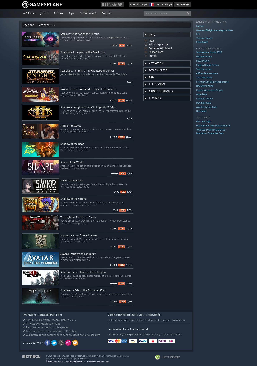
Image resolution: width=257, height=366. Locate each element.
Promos (58, 13)
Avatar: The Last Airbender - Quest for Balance (88, 89)
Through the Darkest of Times (78, 217)
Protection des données (98, 361)
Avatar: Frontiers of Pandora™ (78, 254)
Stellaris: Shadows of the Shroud (79, 34)
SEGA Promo (203, 60)
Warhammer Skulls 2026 (209, 52)
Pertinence (46, 25)
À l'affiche (29, 13)
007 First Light (203, 121)
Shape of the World (71, 162)
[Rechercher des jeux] (164, 13)
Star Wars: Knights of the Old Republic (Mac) (87, 70)
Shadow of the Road (72, 144)
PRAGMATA (202, 42)
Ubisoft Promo (204, 56)
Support (107, 13)
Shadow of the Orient (73, 198)
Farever (200, 26)
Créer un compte (138, 4)
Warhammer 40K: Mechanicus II (213, 125)
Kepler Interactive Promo (209, 90)
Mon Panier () (164, 4)
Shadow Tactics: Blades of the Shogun (83, 272)
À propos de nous (54, 361)
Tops (71, 13)
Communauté (88, 13)
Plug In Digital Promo (207, 65)
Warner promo (204, 69)
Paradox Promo (204, 98)
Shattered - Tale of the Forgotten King (83, 290)
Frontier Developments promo (212, 81)
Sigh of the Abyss (70, 125)
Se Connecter (182, 4)
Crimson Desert (204, 38)
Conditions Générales (75, 361)
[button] (151, 4)
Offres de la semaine (207, 73)
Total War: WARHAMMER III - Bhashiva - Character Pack (211, 131)
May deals (201, 94)
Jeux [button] (43, 13)
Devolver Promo (205, 85)
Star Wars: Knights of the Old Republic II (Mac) (88, 107)
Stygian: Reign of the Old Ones (78, 235)
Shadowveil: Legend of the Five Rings (82, 52)
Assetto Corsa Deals (206, 107)
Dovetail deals (203, 102)
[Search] (188, 13)
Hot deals (201, 111)
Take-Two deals (204, 77)
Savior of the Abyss (71, 180)
